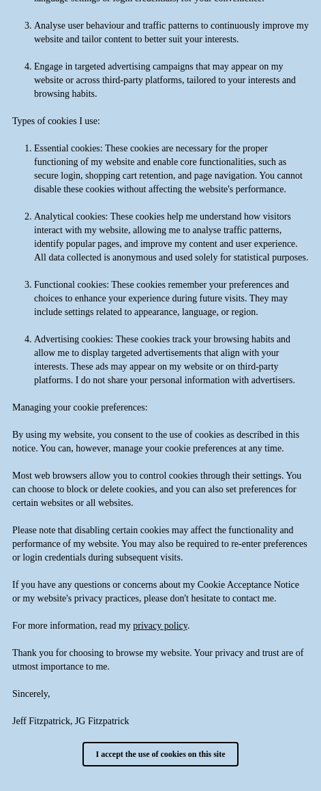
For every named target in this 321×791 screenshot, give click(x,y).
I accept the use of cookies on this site (161, 754)
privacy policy (160, 626)
